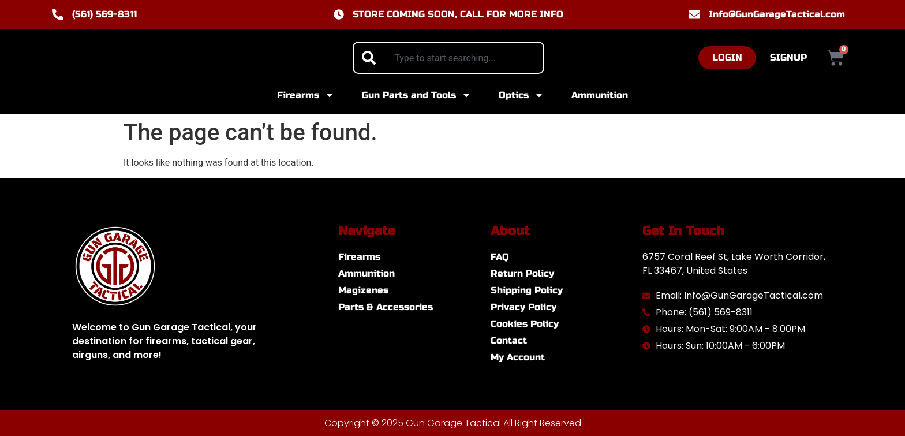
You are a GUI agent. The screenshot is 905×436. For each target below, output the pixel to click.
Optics (521, 95)
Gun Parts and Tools (416, 95)
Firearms (305, 95)
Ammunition (599, 95)
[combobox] (448, 58)
